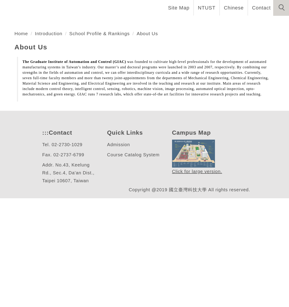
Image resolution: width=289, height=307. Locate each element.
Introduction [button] (79, 22)
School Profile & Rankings (106, 142)
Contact (261, 7)
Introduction (51, 142)
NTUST (205, 7)
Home (47, 22)
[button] (281, 8)
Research (194, 22)
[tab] (146, 108)
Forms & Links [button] (267, 22)
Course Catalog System (133, 263)
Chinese (232, 7)
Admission (119, 253)
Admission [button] (227, 22)
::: (45, 241)
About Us (155, 142)
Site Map (177, 7)
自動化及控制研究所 (55, 90)
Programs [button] (161, 22)
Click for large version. (197, 280)
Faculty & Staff (123, 22)
